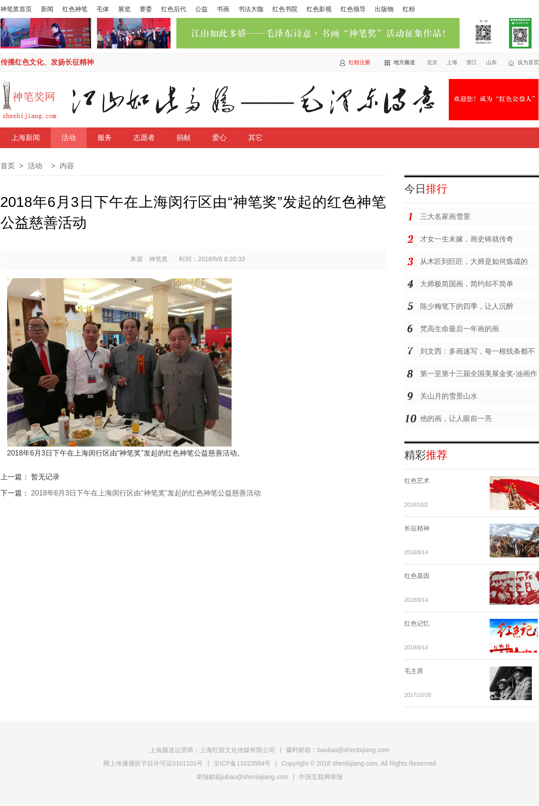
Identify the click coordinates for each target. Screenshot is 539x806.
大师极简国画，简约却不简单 (466, 284)
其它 (255, 137)
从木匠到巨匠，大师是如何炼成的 (474, 261)
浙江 (471, 62)
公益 (201, 9)
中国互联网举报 (321, 776)
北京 (432, 62)
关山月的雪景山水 (449, 396)
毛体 (102, 9)
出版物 (384, 9)
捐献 (183, 137)
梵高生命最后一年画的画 (459, 329)
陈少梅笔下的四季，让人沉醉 (466, 306)
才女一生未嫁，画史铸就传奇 (466, 239)
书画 (223, 9)
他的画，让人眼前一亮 (456, 418)
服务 (104, 137)
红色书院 (285, 9)
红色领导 (353, 9)
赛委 (146, 9)
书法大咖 (250, 9)
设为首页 (528, 62)
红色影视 (319, 9)
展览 (124, 9)
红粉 (409, 9)
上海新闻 (25, 137)
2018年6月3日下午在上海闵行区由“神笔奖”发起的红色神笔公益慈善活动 (146, 493)
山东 (491, 62)
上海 (452, 62)
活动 (68, 137)
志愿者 (144, 137)
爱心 (219, 137)
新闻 (47, 9)
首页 (7, 166)
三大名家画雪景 (445, 216)
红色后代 (173, 9)
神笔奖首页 (16, 9)
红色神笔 (75, 9)
